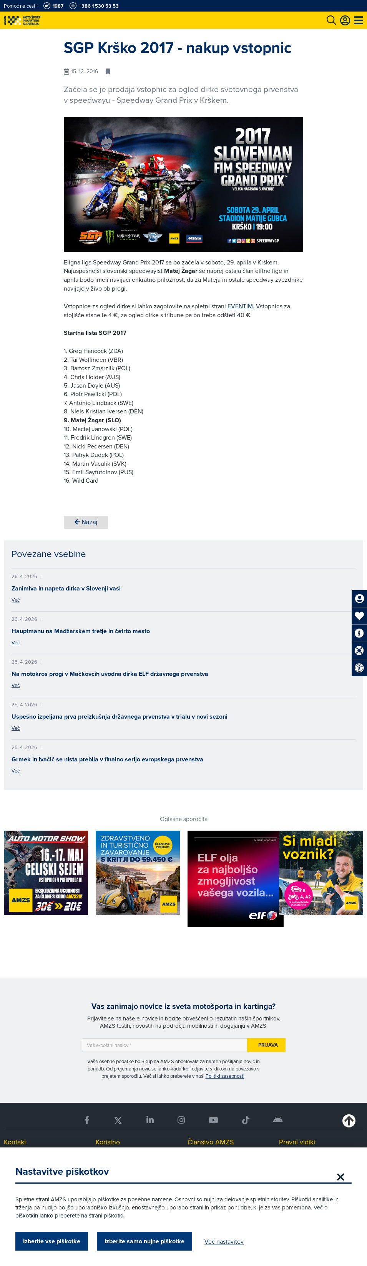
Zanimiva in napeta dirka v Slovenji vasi (66, 588)
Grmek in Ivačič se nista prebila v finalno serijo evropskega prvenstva (107, 759)
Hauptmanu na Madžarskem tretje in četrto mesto (81, 631)
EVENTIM (240, 306)
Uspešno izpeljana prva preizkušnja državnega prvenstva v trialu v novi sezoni (120, 716)
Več (16, 599)
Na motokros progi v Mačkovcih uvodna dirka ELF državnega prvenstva (110, 673)
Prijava (268, 1045)
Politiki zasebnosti (225, 1075)
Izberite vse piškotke (51, 1241)
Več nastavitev (224, 1241)
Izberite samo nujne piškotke (144, 1241)
